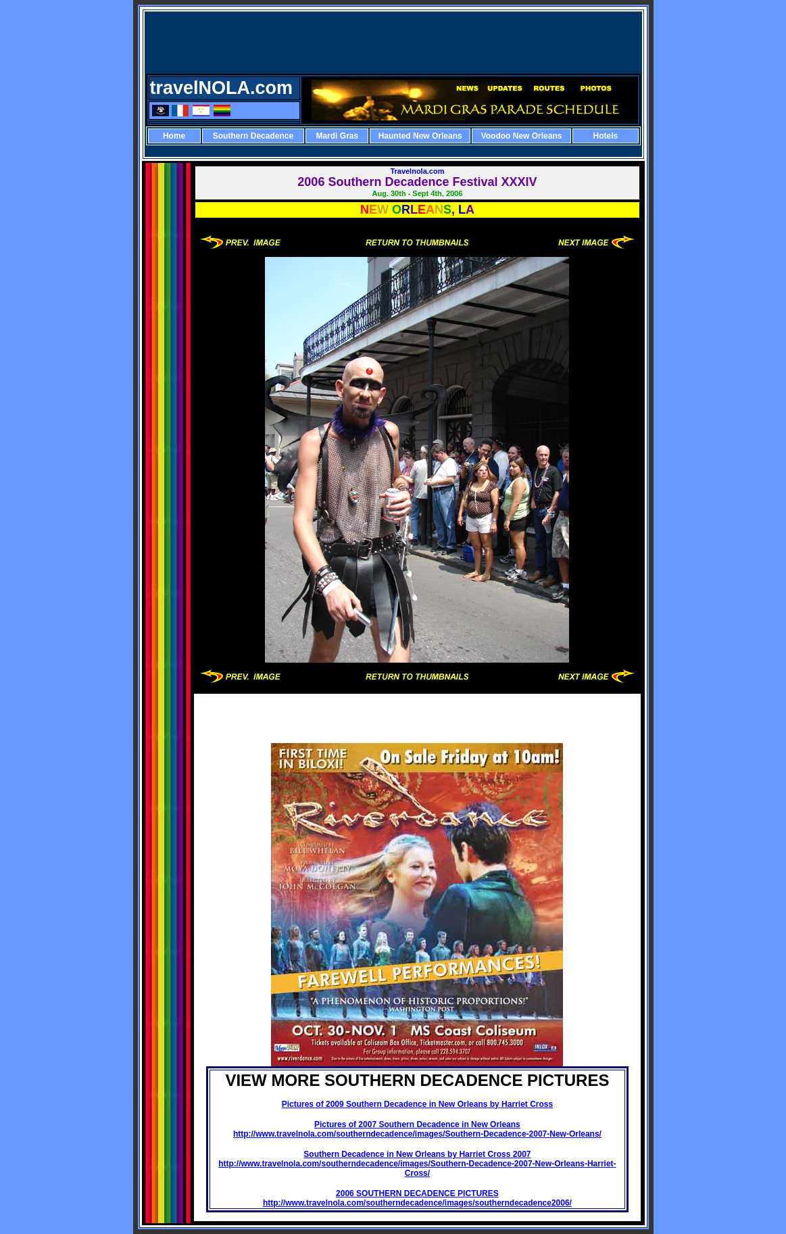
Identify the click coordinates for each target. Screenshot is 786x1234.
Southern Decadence (253, 136)
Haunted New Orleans (420, 136)
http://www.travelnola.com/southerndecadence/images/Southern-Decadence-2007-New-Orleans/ (417, 1134)
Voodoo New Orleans (521, 136)
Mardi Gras (337, 136)
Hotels (605, 136)
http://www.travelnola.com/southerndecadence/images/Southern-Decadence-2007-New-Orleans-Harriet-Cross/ (417, 1168)
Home (174, 136)
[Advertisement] (393, 43)
